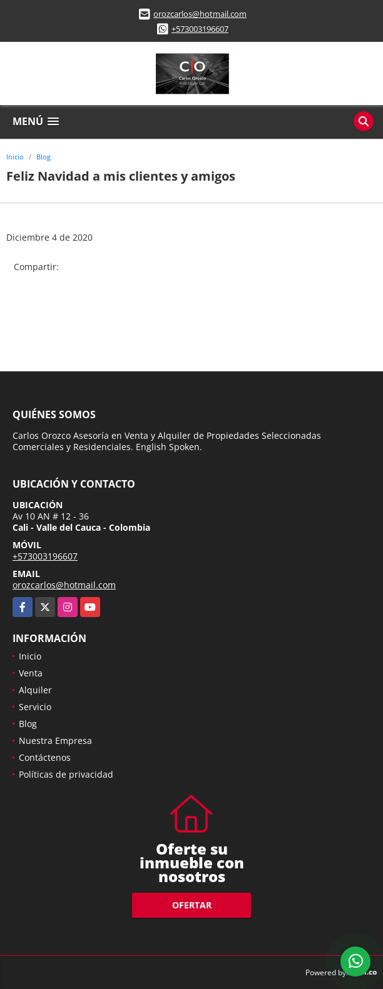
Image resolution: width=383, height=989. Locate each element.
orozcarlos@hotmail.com (200, 13)
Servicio (35, 707)
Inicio (15, 156)
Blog (43, 156)
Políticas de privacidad (66, 774)
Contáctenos (45, 757)
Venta (31, 673)
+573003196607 (199, 28)
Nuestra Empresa (55, 740)
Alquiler (35, 690)
